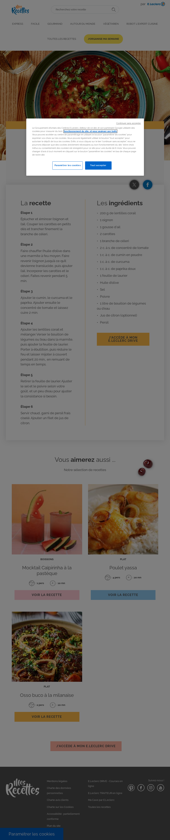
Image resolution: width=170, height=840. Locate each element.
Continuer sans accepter (128, 123)
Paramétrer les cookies (68, 165)
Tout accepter (98, 165)
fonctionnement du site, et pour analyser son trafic (90, 131)
